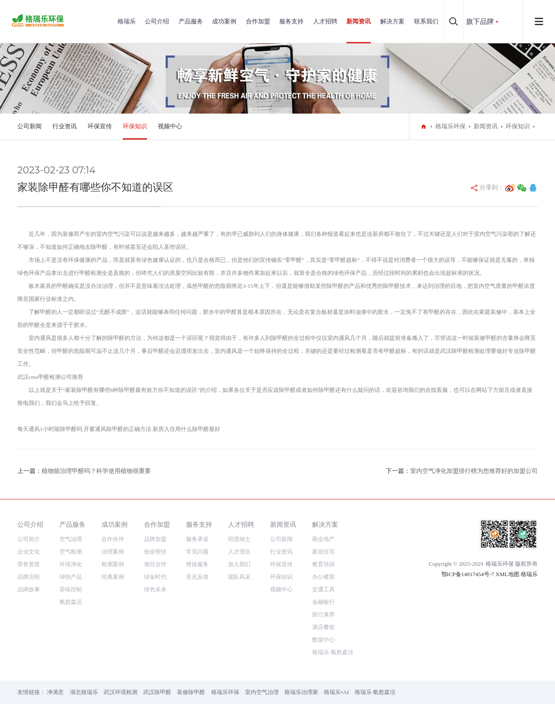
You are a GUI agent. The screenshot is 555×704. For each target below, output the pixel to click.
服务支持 (291, 21)
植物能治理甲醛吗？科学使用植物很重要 (96, 471)
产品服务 (191, 21)
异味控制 (70, 589)
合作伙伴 (112, 539)
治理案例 (112, 551)
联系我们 (426, 21)
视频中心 (170, 126)
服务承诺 (197, 539)
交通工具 (323, 589)
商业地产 (323, 539)
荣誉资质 (28, 564)
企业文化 (28, 551)
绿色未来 (155, 589)
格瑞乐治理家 (301, 692)
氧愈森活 (70, 602)
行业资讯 (64, 126)
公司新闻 (29, 126)
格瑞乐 (127, 21)
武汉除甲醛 (157, 692)
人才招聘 (325, 21)
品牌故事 (28, 589)
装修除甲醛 (191, 692)
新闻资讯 (358, 21)
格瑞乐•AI (336, 692)
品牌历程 (28, 577)
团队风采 (239, 577)
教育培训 (323, 564)
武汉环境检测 (120, 692)
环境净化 (70, 564)
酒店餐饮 (323, 627)
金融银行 (323, 602)
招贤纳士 (239, 539)
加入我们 (239, 564)
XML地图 (507, 574)
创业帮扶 (155, 551)
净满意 (55, 692)
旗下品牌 (480, 21)
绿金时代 (155, 577)
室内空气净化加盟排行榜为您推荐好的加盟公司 (474, 471)
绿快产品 (70, 577)
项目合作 (155, 564)
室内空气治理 (262, 692)
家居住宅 (323, 551)
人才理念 (239, 551)
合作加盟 (258, 21)
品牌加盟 (155, 539)
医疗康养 (323, 614)
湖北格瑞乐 (84, 692)
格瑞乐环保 (450, 126)
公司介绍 (157, 21)
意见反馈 (197, 577)
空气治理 (70, 539)
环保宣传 (100, 126)
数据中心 (323, 639)
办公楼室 (323, 577)
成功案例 (224, 21)
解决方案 (392, 21)
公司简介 (28, 539)
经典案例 (112, 577)
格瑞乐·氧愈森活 (332, 652)
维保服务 (197, 564)
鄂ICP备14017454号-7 (467, 574)
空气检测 (70, 551)
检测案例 (112, 564)
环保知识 (135, 126)
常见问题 (197, 551)
